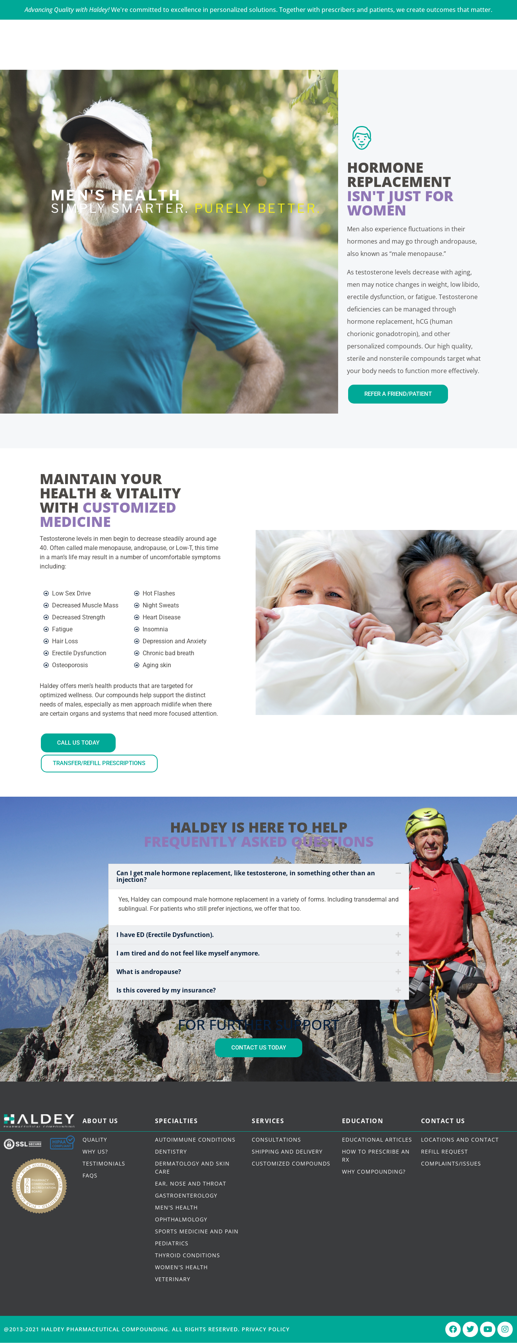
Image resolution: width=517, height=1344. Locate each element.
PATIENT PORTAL (373, 28)
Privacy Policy (266, 1330)
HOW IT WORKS (268, 53)
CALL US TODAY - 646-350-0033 (44, 28)
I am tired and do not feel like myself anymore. (188, 954)
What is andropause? (148, 973)
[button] (259, 877)
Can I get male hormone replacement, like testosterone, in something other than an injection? (245, 877)
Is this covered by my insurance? (166, 991)
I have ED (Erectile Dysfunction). (165, 936)
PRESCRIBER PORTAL (449, 28)
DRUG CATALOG (338, 53)
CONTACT (399, 53)
